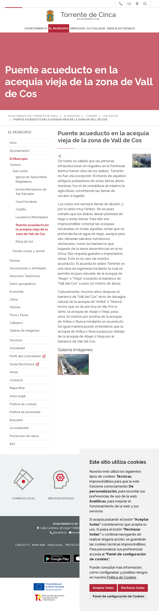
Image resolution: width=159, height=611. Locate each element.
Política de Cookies (121, 577)
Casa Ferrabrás (26, 201)
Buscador (16, 420)
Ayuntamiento (35, 28)
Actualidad (96, 28)
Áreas (14, 372)
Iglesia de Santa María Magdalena (31, 179)
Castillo (21, 209)
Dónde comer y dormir (29, 251)
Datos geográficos (23, 283)
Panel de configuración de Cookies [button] (118, 596)
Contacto (16, 380)
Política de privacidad (25, 412)
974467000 (58, 532)
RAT (13, 444)
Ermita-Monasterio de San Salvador (31, 192)
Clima (14, 299)
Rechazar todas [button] (133, 587)
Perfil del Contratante (28, 356)
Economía (16, 291)
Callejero (16, 323)
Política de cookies (23, 404)
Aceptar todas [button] (103, 587)
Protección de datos (24, 436)
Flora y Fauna (19, 315)
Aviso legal (17, 396)
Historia (15, 307)
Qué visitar (110, 116)
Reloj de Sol (24, 241)
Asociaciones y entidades (28, 268)
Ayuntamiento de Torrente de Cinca (33, 116)
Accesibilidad (19, 428)
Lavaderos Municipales (32, 217)
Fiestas (15, 260)
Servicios (77, 28)
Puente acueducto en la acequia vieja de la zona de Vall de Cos (32, 229)
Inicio (13, 142)
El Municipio (59, 28)
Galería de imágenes (25, 330)
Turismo (91, 116)
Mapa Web (17, 388)
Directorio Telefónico (25, 276)
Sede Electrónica (121, 28)
